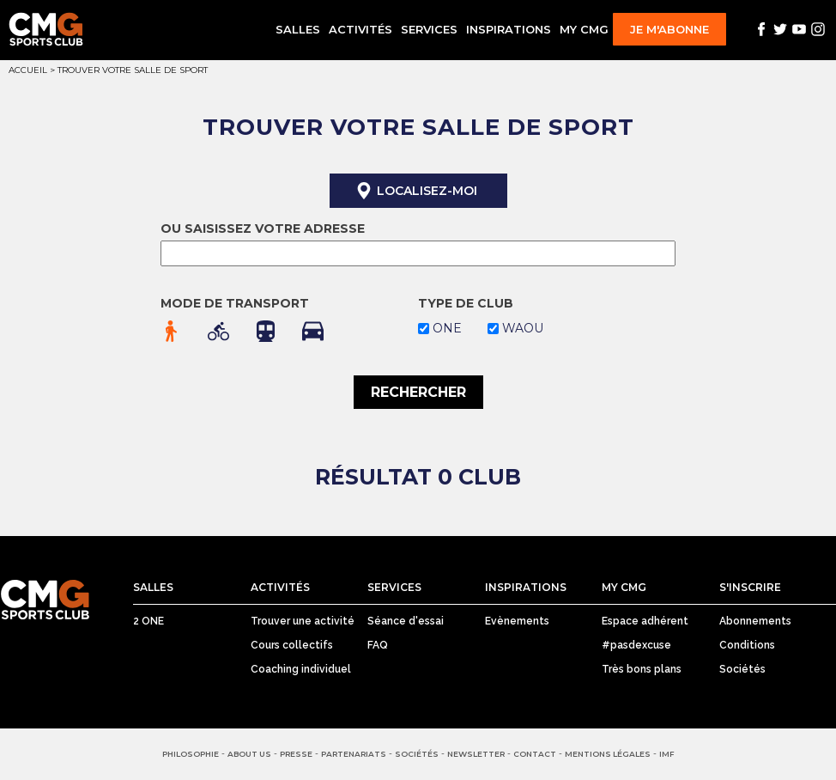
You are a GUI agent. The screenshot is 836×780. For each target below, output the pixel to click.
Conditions (747, 645)
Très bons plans (642, 669)
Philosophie (190, 754)
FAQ (377, 645)
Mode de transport (235, 303)
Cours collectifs (292, 645)
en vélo (218, 331)
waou (522, 328)
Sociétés (742, 669)
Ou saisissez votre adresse (263, 228)
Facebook (761, 29)
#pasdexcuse (636, 645)
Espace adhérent (645, 621)
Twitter (780, 29)
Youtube (799, 29)
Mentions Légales (608, 754)
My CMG (584, 29)
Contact (534, 754)
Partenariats (353, 754)
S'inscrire (750, 587)
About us (249, 754)
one (447, 328)
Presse (296, 754)
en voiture (313, 331)
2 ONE (148, 621)
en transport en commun (265, 331)
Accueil (28, 70)
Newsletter (476, 754)
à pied (171, 331)
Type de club (465, 303)
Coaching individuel (301, 669)
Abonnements (755, 621)
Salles (298, 29)
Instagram (818, 29)
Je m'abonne (669, 29)
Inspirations (508, 29)
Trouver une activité (302, 621)
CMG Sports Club (45, 600)
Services (429, 29)
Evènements (517, 621)
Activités (360, 29)
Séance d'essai (405, 621)
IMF (667, 754)
